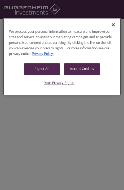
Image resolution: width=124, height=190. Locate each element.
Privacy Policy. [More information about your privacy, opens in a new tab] (43, 54)
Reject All (42, 69)
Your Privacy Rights (59, 83)
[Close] (113, 25)
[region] (62, 56)
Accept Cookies (82, 69)
